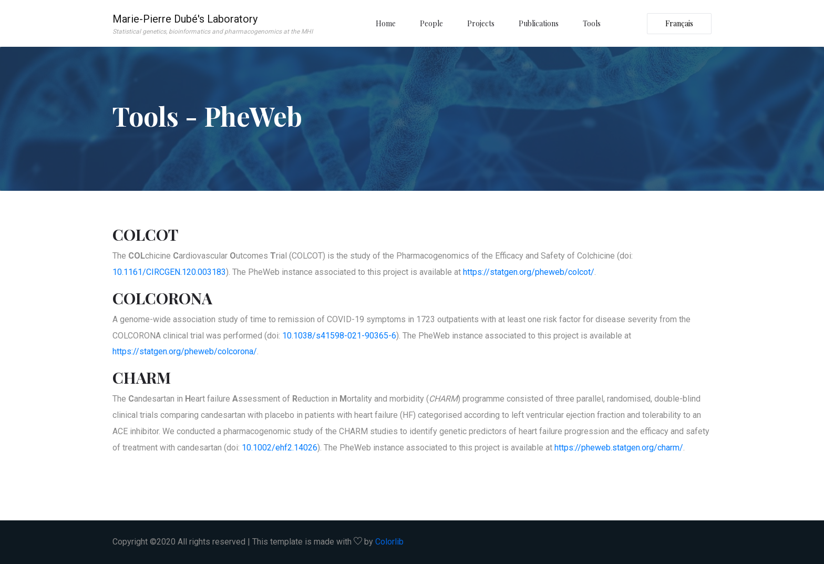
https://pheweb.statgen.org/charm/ (618, 448)
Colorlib (389, 542)
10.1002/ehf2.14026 (279, 448)
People (431, 23)
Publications (539, 23)
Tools (592, 23)
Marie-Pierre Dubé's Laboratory (212, 24)
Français (679, 23)
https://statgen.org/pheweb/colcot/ (528, 272)
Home (386, 23)
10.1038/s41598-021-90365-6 (339, 336)
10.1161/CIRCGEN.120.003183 (169, 272)
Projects (481, 23)
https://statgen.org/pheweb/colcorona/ (184, 351)
